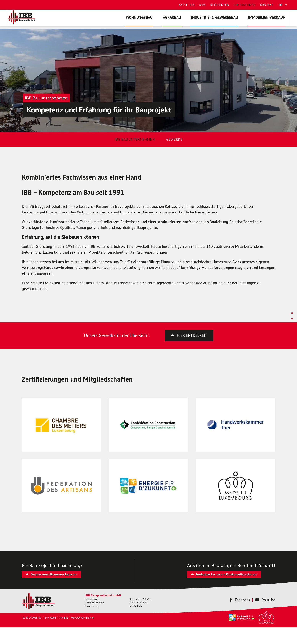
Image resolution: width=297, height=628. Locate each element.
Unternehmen (244, 5)
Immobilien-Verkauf (267, 20)
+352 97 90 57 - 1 (143, 599)
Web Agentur (78, 618)
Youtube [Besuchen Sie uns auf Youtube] (264, 600)
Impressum (51, 618)
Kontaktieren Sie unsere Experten (53, 575)
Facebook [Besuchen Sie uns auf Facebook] (238, 600)
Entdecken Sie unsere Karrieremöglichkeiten (226, 575)
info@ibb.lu (136, 606)
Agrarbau (176, 20)
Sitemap (63, 618)
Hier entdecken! (192, 335)
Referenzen (219, 5)
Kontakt (266, 5)
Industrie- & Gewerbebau (217, 20)
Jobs (202, 5)
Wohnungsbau (145, 20)
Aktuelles (187, 5)
